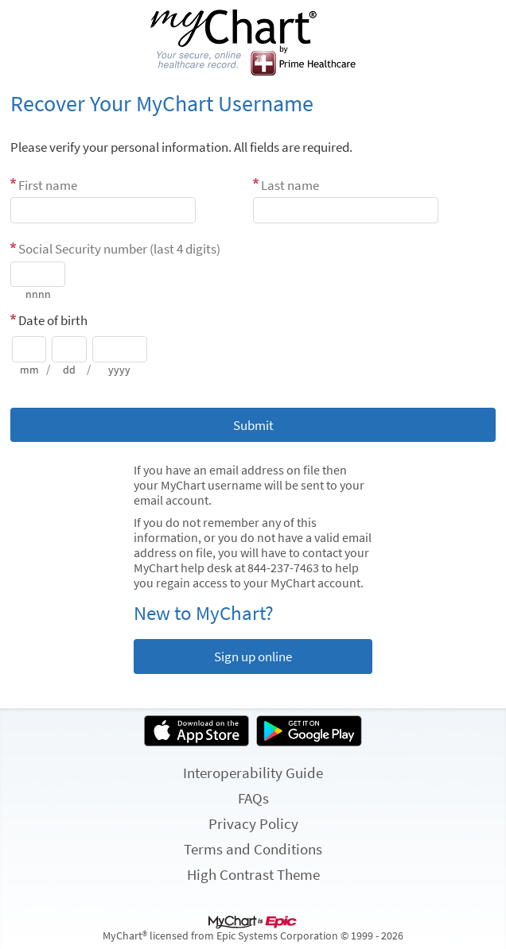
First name (47, 185)
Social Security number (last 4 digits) (119, 249)
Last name (290, 185)
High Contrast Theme (253, 874)
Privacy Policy (253, 823)
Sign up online (253, 656)
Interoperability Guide (253, 772)
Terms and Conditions (253, 848)
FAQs (253, 798)
